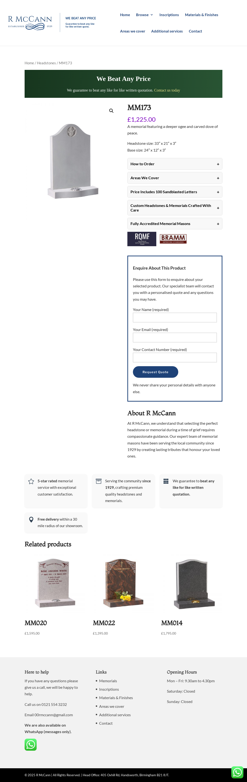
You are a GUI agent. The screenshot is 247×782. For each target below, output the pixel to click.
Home (125, 15)
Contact (195, 31)
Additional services (167, 31)
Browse (142, 15)
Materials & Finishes (201, 15)
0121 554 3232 (54, 704)
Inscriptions (169, 15)
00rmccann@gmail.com (53, 714)
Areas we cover (132, 31)
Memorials (108, 680)
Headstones (46, 63)
